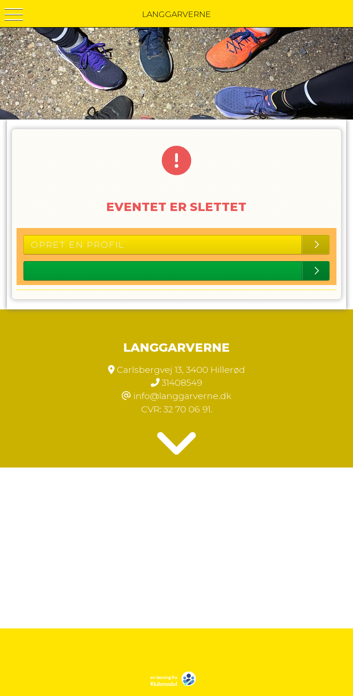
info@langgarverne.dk (182, 395)
